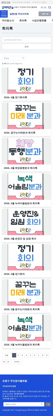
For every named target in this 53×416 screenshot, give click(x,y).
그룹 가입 (44, 14)
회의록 (23, 20)
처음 (6, 355)
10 (4, 362)
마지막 (16, 362)
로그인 (44, 7)
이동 (48, 404)
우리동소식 (8, 20)
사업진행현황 (39, 20)
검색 (26, 46)
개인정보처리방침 (9, 386)
